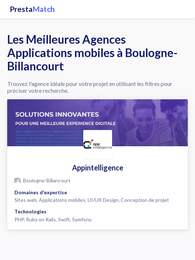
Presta (32, 9)
